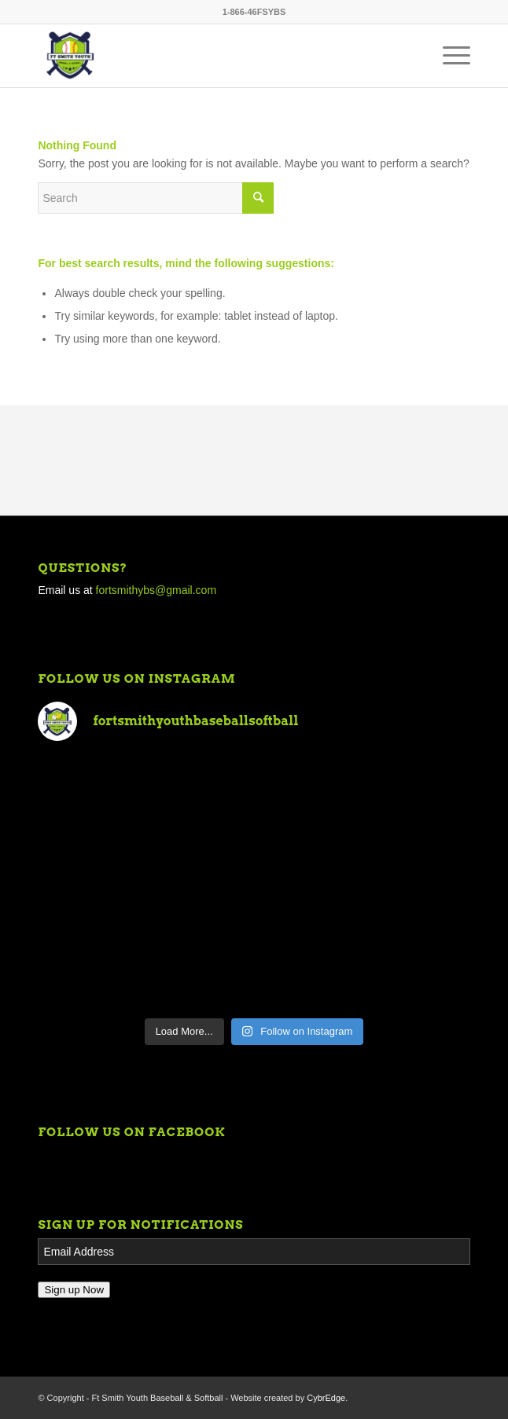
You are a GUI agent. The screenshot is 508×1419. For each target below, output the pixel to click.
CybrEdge (326, 1397)
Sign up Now (74, 1290)
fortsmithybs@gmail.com (156, 590)
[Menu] (448, 55)
